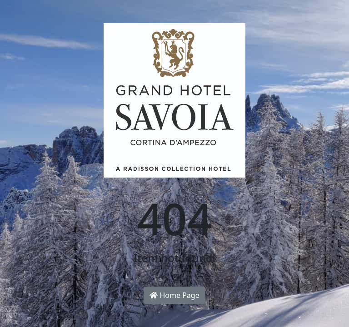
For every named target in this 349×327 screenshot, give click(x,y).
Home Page (174, 295)
